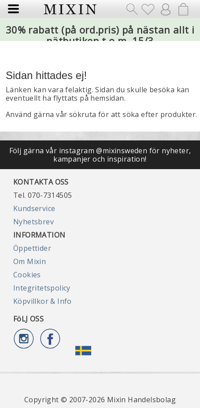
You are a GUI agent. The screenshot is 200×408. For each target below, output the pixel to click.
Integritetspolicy (41, 288)
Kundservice (34, 208)
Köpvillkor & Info (42, 301)
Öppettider (32, 248)
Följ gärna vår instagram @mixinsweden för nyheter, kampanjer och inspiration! (100, 154)
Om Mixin (29, 261)
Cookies (27, 275)
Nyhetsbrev (33, 222)
